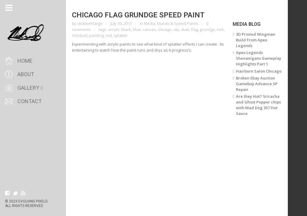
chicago (164, 29)
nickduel (79, 35)
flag (194, 29)
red (109, 35)
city (176, 29)
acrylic (114, 29)
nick (220, 29)
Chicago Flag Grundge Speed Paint (138, 15)
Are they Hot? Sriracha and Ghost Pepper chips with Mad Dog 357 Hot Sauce (258, 105)
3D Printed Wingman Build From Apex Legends (255, 40)
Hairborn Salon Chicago (259, 71)
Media (149, 23)
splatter (121, 35)
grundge (207, 29)
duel (185, 29)
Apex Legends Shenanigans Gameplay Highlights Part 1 (258, 58)
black (126, 29)
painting (96, 35)
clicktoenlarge (90, 23)
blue (137, 29)
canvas (149, 29)
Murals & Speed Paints (177, 23)
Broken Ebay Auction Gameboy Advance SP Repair (257, 83)
